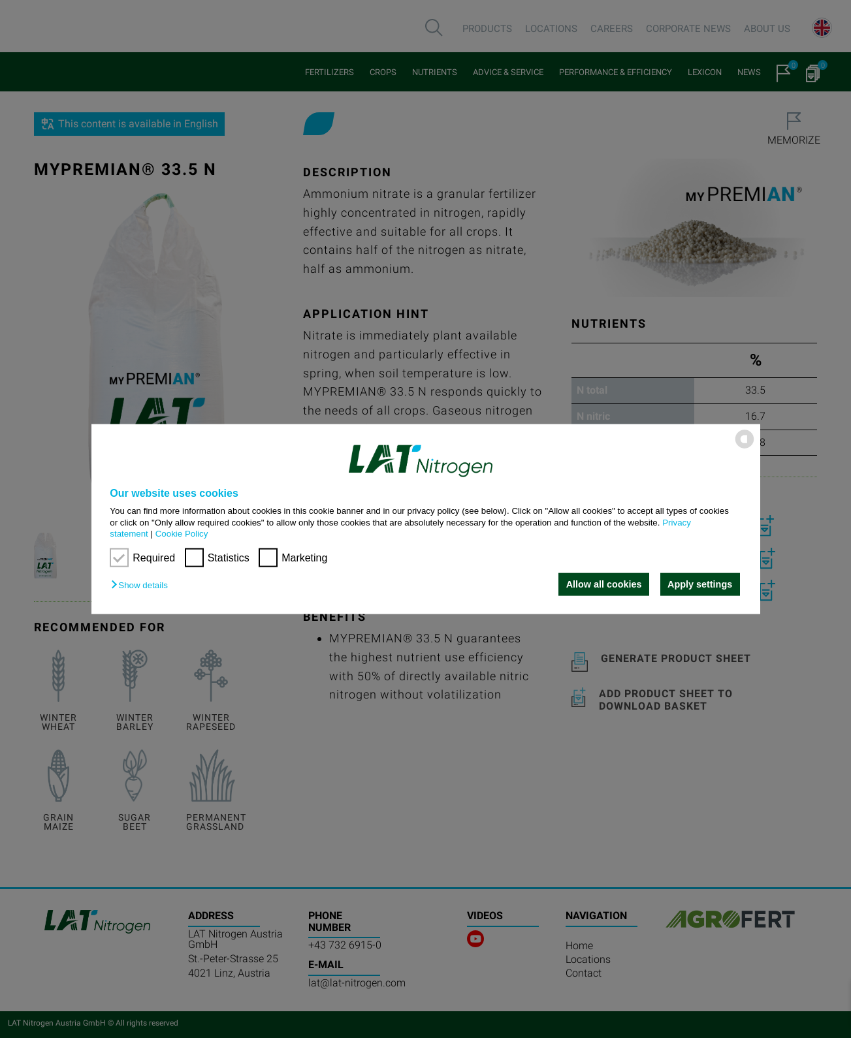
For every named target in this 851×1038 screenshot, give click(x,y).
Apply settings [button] (699, 584)
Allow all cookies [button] (604, 584)
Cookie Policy (181, 534)
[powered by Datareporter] (744, 447)
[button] (142, 585)
